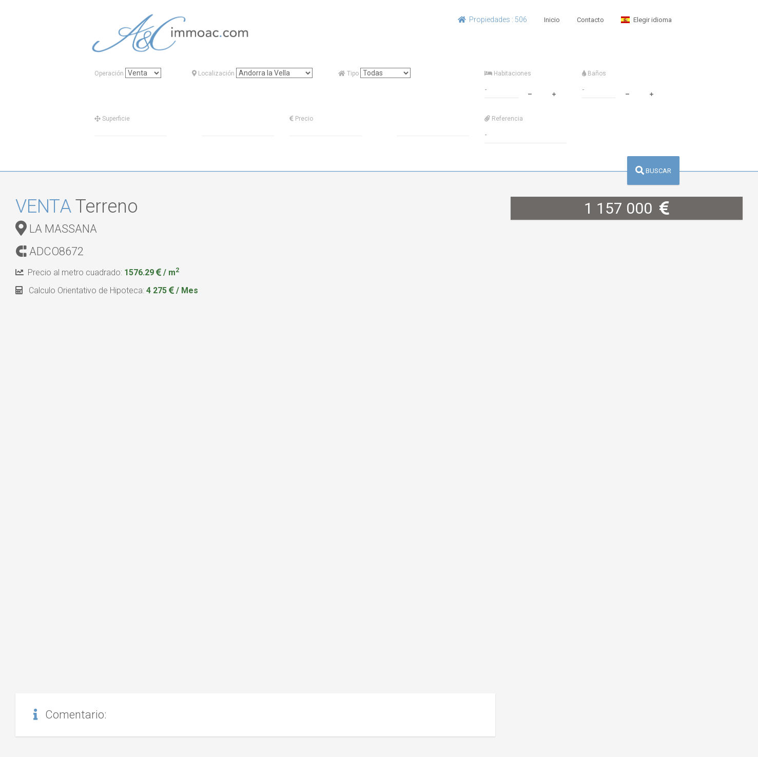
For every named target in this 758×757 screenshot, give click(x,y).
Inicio (552, 20)
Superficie (112, 118)
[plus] (554, 93)
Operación (109, 73)
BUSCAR (653, 171)
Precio (301, 118)
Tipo (348, 73)
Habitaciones (507, 73)
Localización (213, 73)
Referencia (503, 118)
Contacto (590, 20)
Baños (594, 73)
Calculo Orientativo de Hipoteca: (106, 290)
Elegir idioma (646, 20)
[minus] (530, 93)
